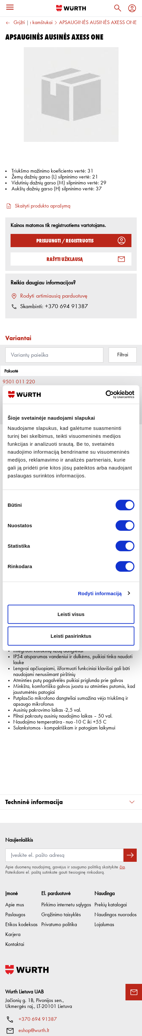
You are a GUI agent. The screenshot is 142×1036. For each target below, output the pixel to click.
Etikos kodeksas (21, 874)
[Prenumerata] (64, 805)
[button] (71, 752)
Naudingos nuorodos (115, 864)
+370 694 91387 (37, 969)
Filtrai (122, 355)
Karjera (12, 884)
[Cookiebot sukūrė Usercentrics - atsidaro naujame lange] (105, 394)
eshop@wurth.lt (33, 980)
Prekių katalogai (110, 855)
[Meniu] (10, 7)
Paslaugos (15, 864)
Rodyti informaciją (100, 593)
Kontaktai (14, 894)
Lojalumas (104, 874)
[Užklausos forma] (133, 992)
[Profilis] (132, 8)
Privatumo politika (59, 874)
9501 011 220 (19, 382)
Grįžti (15, 22)
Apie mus (14, 855)
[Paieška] (117, 8)
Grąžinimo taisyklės (61, 864)
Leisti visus (71, 614)
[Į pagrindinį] (71, 8)
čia (122, 817)
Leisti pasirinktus (71, 635)
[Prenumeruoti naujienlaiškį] (130, 805)
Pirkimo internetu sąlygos (66, 855)
